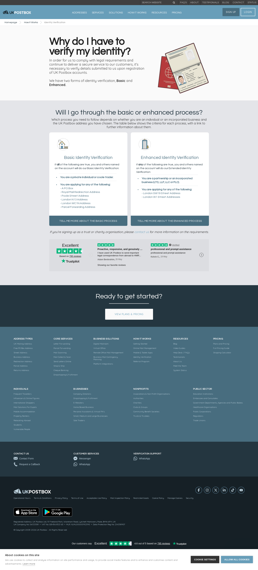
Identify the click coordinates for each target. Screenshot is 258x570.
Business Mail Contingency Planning (105, 358)
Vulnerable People (22, 429)
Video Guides (179, 348)
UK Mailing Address (23, 343)
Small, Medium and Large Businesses (90, 416)
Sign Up (231, 12)
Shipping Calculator (222, 352)
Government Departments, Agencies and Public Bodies (218, 402)
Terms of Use (77, 498)
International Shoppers (24, 402)
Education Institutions (203, 394)
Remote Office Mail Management (108, 352)
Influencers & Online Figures (26, 398)
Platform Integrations (103, 363)
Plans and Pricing (221, 343)
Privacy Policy (61, 498)
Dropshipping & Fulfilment (66, 374)
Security (189, 498)
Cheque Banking (61, 370)
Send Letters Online (62, 361)
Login (248, 12)
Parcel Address (21, 366)
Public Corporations (202, 411)
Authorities (138, 398)
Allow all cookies (237, 559)
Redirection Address (23, 361)
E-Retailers (78, 402)
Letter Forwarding (62, 343)
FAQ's (183, 2)
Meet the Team (180, 366)
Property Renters (21, 416)
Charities (137, 402)
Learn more (29, 563)
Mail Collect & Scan (62, 357)
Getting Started (140, 343)
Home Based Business (83, 407)
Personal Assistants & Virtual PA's (89, 411)
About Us (177, 361)
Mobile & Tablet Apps (143, 352)
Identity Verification (142, 357)
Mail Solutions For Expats (25, 407)
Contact (238, 2)
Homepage (11, 22)
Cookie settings (205, 559)
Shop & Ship (59, 366)
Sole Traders (79, 420)
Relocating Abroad (22, 420)
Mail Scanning (60, 352)
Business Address (22, 357)
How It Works (31, 22)
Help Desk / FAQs (181, 352)
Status (252, 2)
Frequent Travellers (22, 394)
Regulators (198, 416)
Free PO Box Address (23, 348)
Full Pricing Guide (221, 348)
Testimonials (210, 2)
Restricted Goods (141, 498)
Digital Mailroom (101, 343)
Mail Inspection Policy (120, 498)
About (194, 2)
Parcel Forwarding (62, 348)
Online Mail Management (144, 348)
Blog (225, 2)
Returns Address (21, 370)
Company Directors (82, 394)
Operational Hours (22, 498)
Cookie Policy (158, 498)
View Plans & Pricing (129, 314)
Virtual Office (99, 348)
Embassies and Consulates (205, 398)
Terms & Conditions (42, 498)
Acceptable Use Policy (97, 498)
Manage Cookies (174, 498)
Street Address (20, 352)
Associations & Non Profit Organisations (151, 394)
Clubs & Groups (140, 407)
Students (18, 425)
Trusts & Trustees (141, 416)
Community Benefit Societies (146, 411)
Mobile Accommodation (24, 411)
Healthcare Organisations (205, 407)
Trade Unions (199, 420)
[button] (79, 12)
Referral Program (141, 361)
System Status (180, 370)
